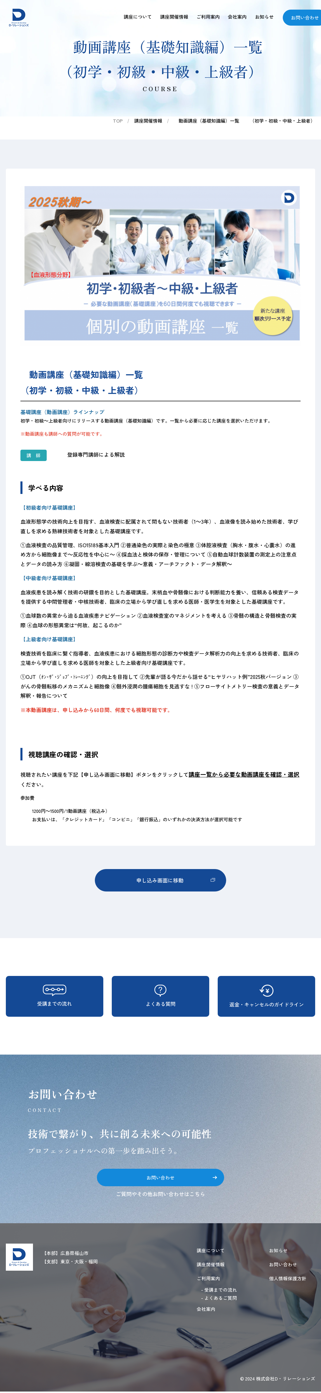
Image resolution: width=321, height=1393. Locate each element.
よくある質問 (160, 996)
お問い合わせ (181, 1177)
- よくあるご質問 (219, 1299)
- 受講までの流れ (219, 1290)
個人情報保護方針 (287, 1279)
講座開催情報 (171, 16)
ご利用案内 (205, 16)
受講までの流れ (54, 996)
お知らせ (263, 16)
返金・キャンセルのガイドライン (266, 996)
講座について (134, 16)
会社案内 (236, 16)
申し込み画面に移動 (175, 880)
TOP (118, 120)
